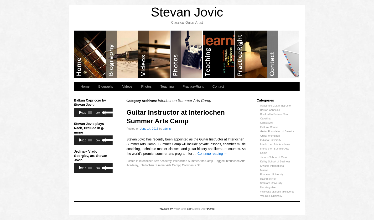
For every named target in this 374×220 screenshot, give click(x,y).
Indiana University (270, 140)
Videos (154, 54)
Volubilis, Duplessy (271, 195)
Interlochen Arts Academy (275, 144)
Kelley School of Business (275, 161)
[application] (93, 112)
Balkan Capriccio (270, 109)
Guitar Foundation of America (277, 131)
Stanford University (271, 183)
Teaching (219, 54)
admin (167, 128)
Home (90, 54)
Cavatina (265, 118)
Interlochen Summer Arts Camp (193, 161)
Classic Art (266, 122)
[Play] (80, 112)
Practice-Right (251, 54)
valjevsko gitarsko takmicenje (277, 191)
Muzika (264, 170)
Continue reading (212, 154)
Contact (283, 54)
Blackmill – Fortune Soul (274, 114)
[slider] (90, 112)
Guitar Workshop (270, 135)
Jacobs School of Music (274, 157)
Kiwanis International (272, 165)
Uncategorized (268, 187)
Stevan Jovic (187, 12)
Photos (187, 54)
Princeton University (272, 174)
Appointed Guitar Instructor (275, 105)
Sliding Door (199, 208)
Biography (122, 54)
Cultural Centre (269, 127)
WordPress (179, 208)
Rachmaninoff (268, 178)
